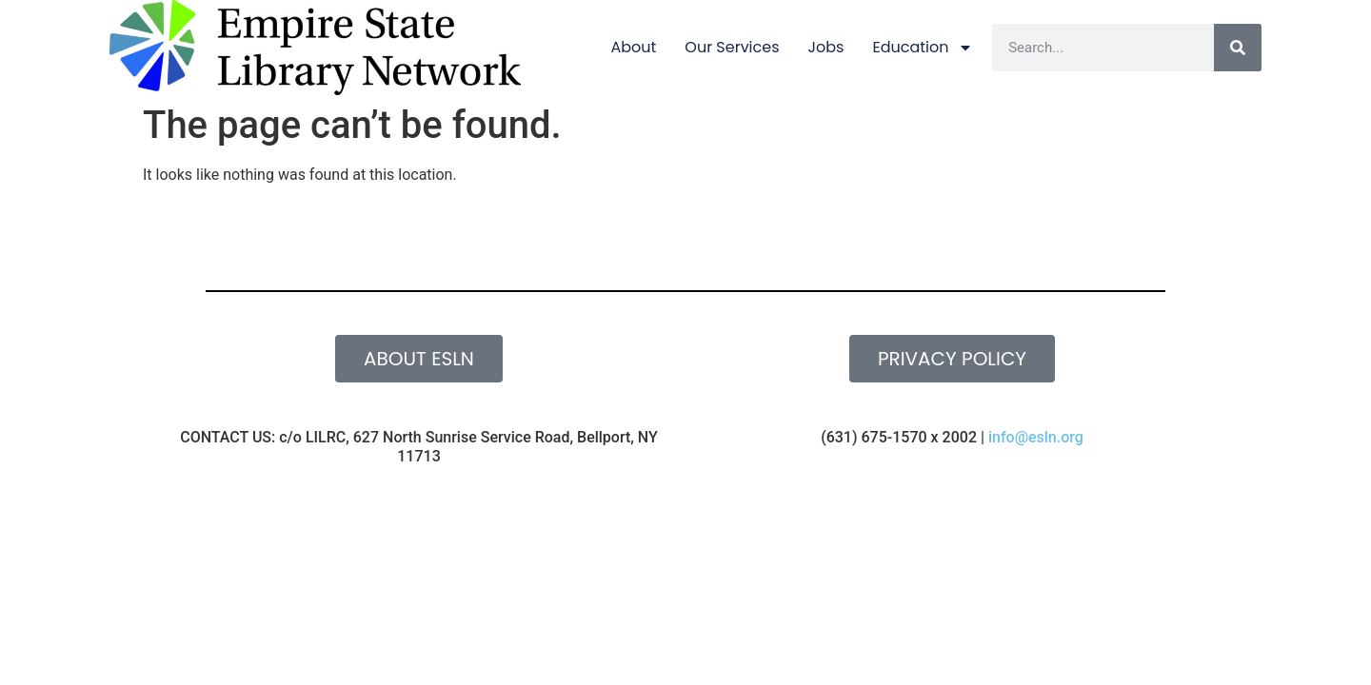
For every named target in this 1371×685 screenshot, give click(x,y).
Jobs (826, 47)
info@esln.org (1035, 437)
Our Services (732, 47)
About (633, 47)
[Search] (1238, 47)
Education (922, 47)
